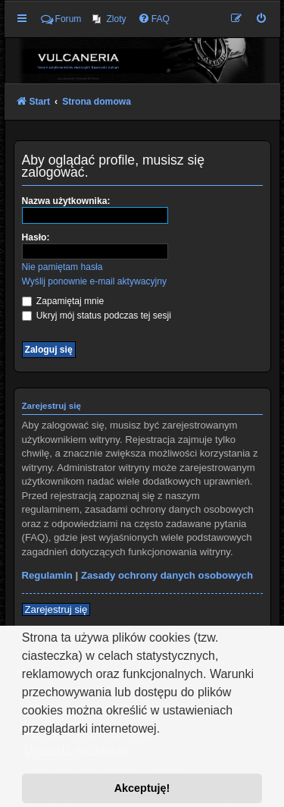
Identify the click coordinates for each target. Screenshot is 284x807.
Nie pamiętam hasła (62, 267)
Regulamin (47, 575)
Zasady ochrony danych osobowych (167, 575)
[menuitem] (109, 19)
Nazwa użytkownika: (66, 201)
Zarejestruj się (56, 609)
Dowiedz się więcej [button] (75, 749)
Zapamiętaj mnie (63, 301)
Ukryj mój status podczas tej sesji (96, 315)
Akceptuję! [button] (142, 788)
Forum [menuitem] (61, 19)
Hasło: (36, 237)
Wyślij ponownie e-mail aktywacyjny (94, 281)
